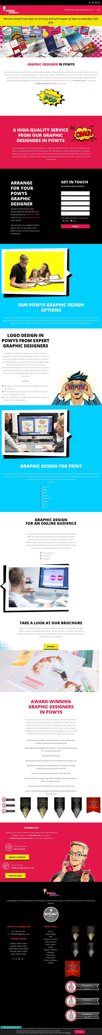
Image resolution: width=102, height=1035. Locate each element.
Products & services (50, 939)
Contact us (31, 827)
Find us (50, 931)
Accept (79, 1032)
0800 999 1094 (69, 10)
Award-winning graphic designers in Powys (51, 706)
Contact (50, 947)
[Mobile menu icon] (98, 9)
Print (50, 937)
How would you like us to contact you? (75, 218)
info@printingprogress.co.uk (83, 10)
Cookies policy (50, 958)
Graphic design (50, 934)
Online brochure (50, 942)
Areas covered (50, 944)
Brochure (51, 646)
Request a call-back (17, 857)
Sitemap (50, 963)
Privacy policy (50, 955)
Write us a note (15, 876)
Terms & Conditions (50, 960)
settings (67, 1033)
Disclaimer (50, 952)
